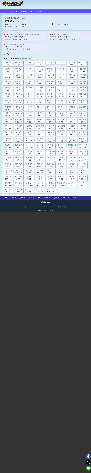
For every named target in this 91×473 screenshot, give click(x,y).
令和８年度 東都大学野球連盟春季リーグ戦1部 (25, 34)
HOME (5, 198)
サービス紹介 (30, 207)
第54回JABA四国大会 (16, 44)
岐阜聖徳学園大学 (27, 11)
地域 (74, 198)
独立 (65, 198)
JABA (39, 198)
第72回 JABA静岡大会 (61, 34)
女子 (56, 198)
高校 (13, 198)
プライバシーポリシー (50, 207)
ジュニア (31, 198)
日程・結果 (23, 39)
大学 (17, 11)
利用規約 (62, 207)
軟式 (47, 198)
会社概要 (39, 207)
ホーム (11, 11)
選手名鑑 (8, 39)
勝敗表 (15, 39)
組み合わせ (62, 39)
